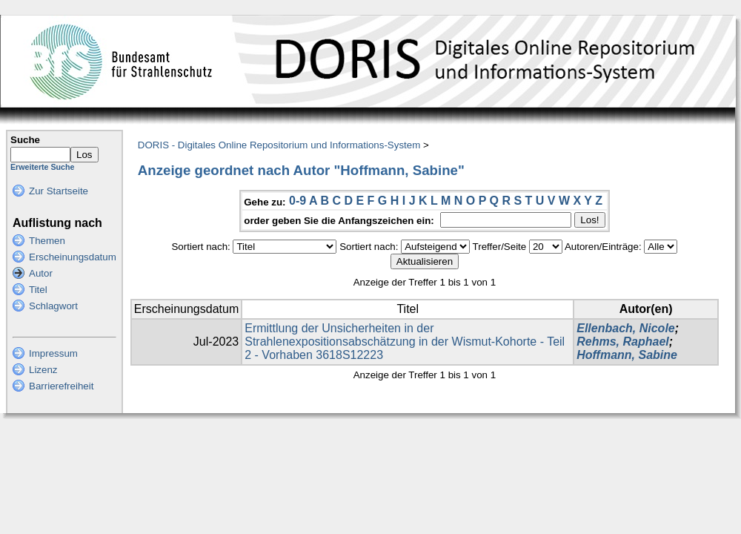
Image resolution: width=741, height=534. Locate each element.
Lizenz (43, 369)
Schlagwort (53, 306)
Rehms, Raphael (622, 341)
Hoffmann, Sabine (626, 355)
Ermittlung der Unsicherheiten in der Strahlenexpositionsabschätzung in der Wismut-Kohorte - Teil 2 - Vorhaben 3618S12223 (405, 341)
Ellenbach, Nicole (625, 328)
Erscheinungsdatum (72, 257)
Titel (38, 289)
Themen (47, 240)
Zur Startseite (58, 191)
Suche (25, 139)
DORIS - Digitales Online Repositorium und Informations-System (279, 145)
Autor (41, 273)
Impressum (53, 353)
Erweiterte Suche (42, 166)
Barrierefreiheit (61, 386)
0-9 (297, 200)
